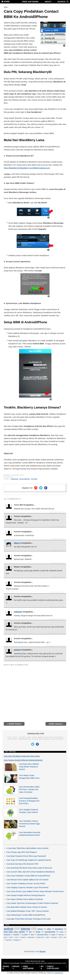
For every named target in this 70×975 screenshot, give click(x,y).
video (49, 929)
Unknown (18, 612)
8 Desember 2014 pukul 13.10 (55, 660)
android (14, 479)
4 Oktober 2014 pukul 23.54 (56, 619)
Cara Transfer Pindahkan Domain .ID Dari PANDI (25, 884)
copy (16, 937)
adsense (61, 934)
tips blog (8, 940)
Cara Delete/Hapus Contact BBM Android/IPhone (25, 915)
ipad (47, 937)
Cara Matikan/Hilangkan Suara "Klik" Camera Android (27, 911)
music (53, 934)
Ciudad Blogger (58, 972)
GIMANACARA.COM (35, 734)
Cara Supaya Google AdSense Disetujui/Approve (23, 760)
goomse (17, 650)
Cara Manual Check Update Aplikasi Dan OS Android (27, 880)
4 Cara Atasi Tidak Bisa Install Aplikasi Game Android (27, 848)
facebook (7, 934)
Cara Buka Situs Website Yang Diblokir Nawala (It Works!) (29, 766)
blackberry (24, 479)
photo (38, 932)
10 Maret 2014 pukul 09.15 (56, 512)
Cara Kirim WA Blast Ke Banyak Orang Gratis (22, 756)
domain (23, 937)
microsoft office (42, 934)
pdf (60, 937)
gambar (16, 934)
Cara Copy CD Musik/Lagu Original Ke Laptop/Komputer (28, 860)
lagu (32, 934)
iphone (34, 479)
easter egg (40, 937)
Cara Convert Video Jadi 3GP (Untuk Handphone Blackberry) (30, 872)
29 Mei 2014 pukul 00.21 (57, 576)
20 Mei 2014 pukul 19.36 (57, 562)
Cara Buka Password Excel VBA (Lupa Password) (26, 856)
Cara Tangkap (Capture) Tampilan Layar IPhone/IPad (27, 887)
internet (25, 928)
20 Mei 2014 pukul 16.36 (57, 550)
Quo (45, 972)
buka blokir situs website (14, 932)
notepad (54, 937)
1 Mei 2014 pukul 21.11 (57, 526)
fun (30, 932)
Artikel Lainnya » (56, 724)
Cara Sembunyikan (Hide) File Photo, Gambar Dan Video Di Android (29, 789)
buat (11, 937)
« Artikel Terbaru (14, 724)
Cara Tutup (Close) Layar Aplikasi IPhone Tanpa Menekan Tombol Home (35, 891)
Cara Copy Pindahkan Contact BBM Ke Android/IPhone (31, 14)
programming (50, 932)
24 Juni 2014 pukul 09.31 (57, 592)
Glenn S (17, 543)
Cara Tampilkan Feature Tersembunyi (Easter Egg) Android (29, 823)
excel (61, 932)
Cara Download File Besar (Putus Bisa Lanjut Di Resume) (29, 868)
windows (16, 940)
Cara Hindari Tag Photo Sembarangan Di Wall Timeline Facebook (32, 903)
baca (5, 937)
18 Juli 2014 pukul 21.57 (57, 606)
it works (25, 934)
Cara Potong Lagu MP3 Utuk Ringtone (21, 852)
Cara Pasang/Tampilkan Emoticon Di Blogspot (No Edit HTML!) (29, 801)
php (65, 937)
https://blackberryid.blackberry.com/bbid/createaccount (27, 168)
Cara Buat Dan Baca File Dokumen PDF (22, 864)
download (31, 937)
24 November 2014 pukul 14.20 (55, 645)
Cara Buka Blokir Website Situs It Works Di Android (26, 907)
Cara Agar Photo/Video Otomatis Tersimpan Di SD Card (28, 919)
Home (6, 7)
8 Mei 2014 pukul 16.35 (57, 538)
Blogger (42, 951)
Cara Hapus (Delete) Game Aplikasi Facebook (24, 899)
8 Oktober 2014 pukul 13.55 (56, 633)
